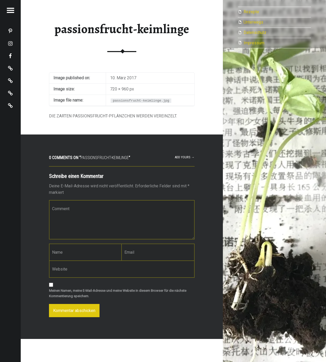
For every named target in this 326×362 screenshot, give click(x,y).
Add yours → (185, 157)
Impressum (254, 42)
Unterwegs (253, 22)
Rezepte (251, 11)
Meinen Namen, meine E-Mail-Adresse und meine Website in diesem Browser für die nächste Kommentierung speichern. (117, 293)
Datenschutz (255, 32)
